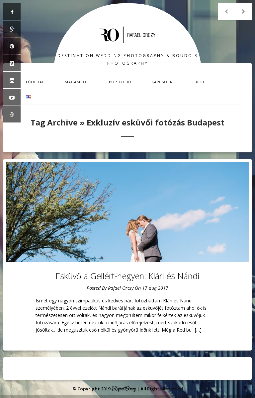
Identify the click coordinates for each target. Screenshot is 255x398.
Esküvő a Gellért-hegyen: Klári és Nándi (127, 275)
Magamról (77, 82)
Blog (200, 82)
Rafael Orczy (120, 288)
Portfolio (120, 82)
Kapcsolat (163, 82)
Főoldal (35, 82)
